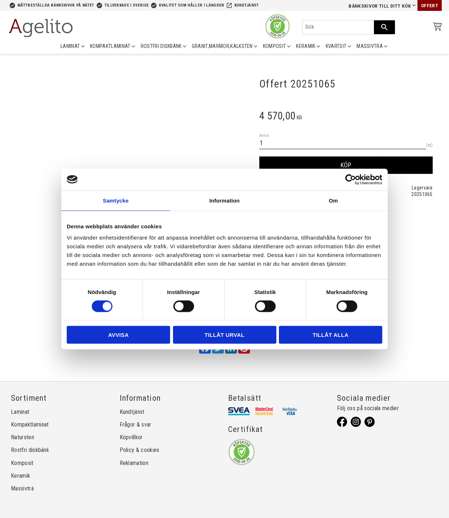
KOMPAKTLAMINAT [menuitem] (110, 46)
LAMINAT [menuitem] (70, 46)
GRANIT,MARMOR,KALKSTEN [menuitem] (222, 46)
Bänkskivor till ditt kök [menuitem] (380, 6)
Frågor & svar (136, 424)
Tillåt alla (331, 335)
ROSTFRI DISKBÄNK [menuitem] (161, 46)
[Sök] (384, 27)
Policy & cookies (140, 449)
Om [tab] (333, 200)
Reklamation (134, 463)
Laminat (20, 411)
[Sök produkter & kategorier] (338, 27)
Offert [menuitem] (429, 5)
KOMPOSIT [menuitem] (274, 46)
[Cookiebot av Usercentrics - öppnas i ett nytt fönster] (350, 179)
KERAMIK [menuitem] (305, 46)
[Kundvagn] (436, 27)
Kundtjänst (246, 5)
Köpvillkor (131, 437)
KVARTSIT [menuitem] (336, 46)
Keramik (20, 475)
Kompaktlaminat (30, 424)
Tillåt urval (224, 335)
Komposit (22, 463)
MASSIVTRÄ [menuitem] (370, 46)
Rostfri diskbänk (30, 449)
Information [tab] (224, 200)
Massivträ (22, 488)
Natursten (22, 437)
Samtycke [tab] (116, 200)
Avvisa (118, 335)
